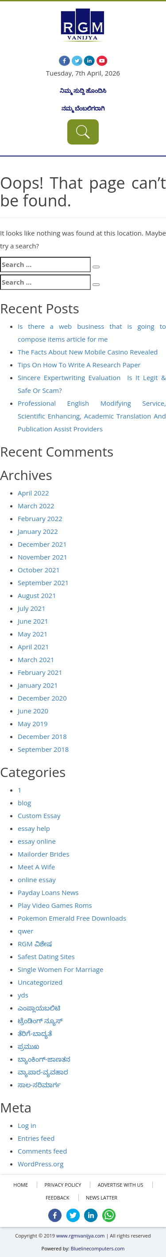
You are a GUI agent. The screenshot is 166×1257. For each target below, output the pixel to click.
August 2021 (37, 595)
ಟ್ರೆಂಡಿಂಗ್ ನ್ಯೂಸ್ (40, 1020)
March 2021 (36, 659)
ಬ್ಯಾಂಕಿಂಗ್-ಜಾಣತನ (44, 1059)
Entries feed (36, 1138)
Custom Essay (39, 815)
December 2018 (42, 736)
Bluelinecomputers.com (98, 1248)
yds (23, 994)
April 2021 (33, 646)
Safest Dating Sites (46, 956)
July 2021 (32, 608)
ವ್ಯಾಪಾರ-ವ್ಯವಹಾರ (43, 1071)
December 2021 (42, 544)
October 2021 (39, 569)
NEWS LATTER (101, 1197)
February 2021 (40, 672)
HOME (20, 1184)
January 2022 (38, 531)
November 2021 (42, 556)
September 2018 (43, 749)
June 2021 (33, 621)
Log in (27, 1125)
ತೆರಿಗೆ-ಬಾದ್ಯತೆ (35, 1033)
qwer (25, 930)
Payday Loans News (48, 892)
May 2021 (33, 633)
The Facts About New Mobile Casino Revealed (88, 351)
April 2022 (33, 492)
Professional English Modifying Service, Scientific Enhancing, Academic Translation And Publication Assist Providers (92, 416)
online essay (37, 879)
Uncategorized (40, 982)
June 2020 (33, 710)
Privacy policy (62, 1184)
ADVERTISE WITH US (120, 1184)
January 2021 (38, 685)
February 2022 (40, 518)
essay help (34, 828)
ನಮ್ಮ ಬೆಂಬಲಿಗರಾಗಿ (83, 108)
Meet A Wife (36, 866)
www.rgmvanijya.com (80, 1235)
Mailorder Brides (43, 853)
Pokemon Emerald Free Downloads (72, 918)
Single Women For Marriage (60, 969)
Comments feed (42, 1151)
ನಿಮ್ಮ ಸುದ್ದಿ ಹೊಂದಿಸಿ (83, 91)
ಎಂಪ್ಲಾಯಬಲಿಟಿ (39, 1007)
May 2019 (33, 723)
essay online (37, 841)
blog (24, 802)
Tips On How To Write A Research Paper (79, 364)
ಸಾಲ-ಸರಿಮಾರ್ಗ (39, 1084)
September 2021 (43, 582)
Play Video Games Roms (55, 905)
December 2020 (42, 697)
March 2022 (36, 505)
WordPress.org (40, 1163)
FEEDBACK (57, 1197)
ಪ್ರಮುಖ (28, 1046)
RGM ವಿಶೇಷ (35, 943)
